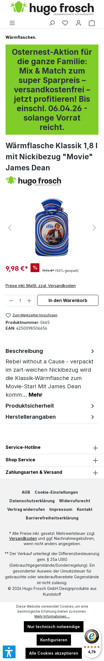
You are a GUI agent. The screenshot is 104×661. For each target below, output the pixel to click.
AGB (26, 492)
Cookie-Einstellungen (56, 492)
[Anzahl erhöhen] (29, 300)
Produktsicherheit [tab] (51, 406)
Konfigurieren (53, 639)
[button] (52, 460)
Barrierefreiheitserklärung (52, 518)
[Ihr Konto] (78, 22)
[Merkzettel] (65, 22)
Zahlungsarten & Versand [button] (52, 473)
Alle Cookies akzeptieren (53, 653)
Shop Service (20, 459)
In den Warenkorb (68, 300)
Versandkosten (23, 538)
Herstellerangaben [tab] (51, 417)
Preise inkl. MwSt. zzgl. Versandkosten (41, 285)
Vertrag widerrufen (26, 509)
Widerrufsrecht (74, 500)
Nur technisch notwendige (53, 626)
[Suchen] (52, 22)
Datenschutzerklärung (32, 500)
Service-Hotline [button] (52, 448)
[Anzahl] (20, 300)
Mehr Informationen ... (52, 616)
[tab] (51, 372)
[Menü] (12, 22)
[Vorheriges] (10, 228)
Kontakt (84, 509)
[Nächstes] (94, 228)
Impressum (60, 509)
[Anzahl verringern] (11, 300)
